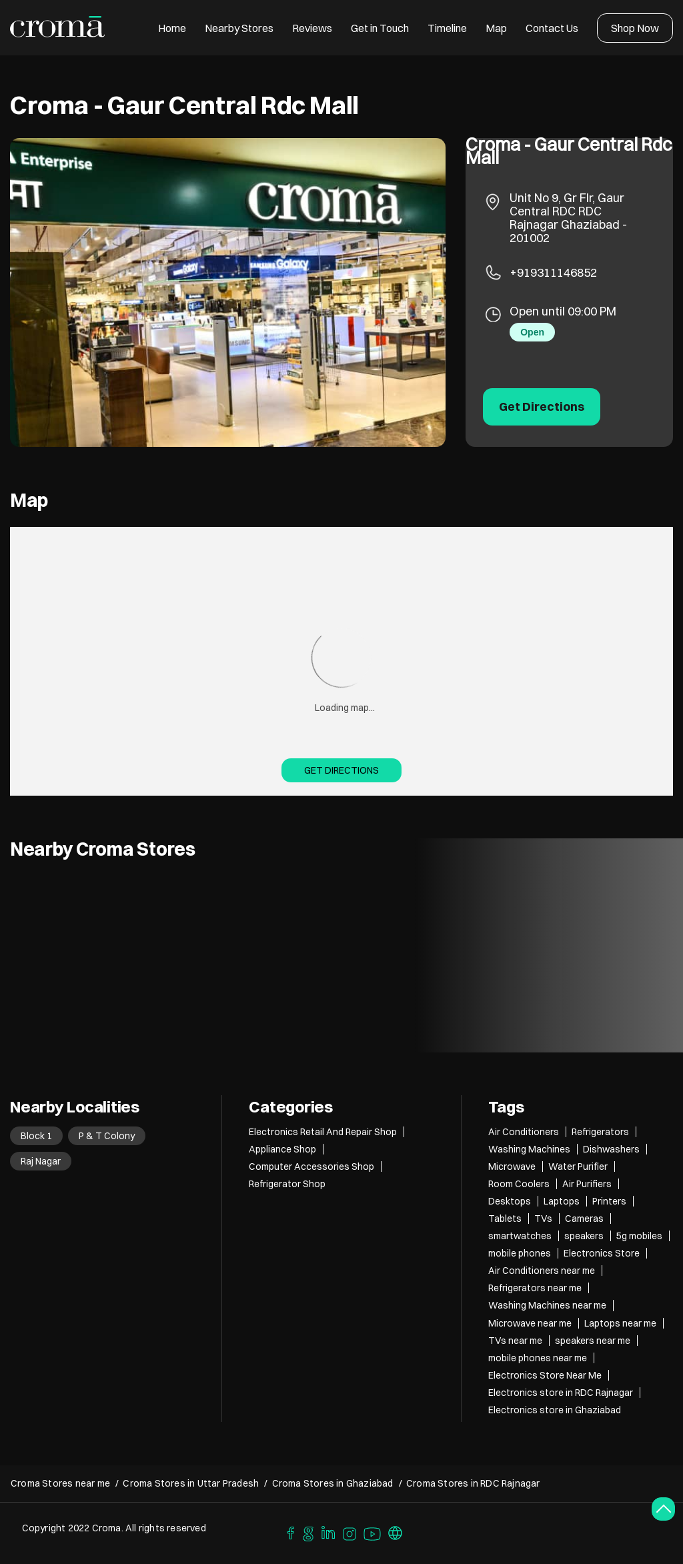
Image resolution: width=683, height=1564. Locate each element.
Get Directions (341, 770)
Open (532, 332)
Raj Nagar (41, 1161)
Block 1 (36, 1135)
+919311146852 (553, 272)
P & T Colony (107, 1135)
